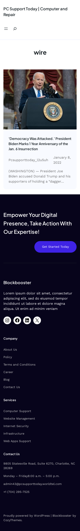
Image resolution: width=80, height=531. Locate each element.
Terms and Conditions (19, 364)
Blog (6, 379)
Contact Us (11, 387)
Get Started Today (55, 246)
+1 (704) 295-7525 (16, 492)
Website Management (19, 418)
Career (8, 372)
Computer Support (17, 411)
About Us (10, 349)
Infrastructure (13, 433)
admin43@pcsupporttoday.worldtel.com (32, 484)
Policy (7, 357)
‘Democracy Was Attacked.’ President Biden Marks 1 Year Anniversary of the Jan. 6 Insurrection (40, 143)
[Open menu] (6, 28)
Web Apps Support (17, 441)
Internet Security (16, 426)
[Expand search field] (15, 29)
